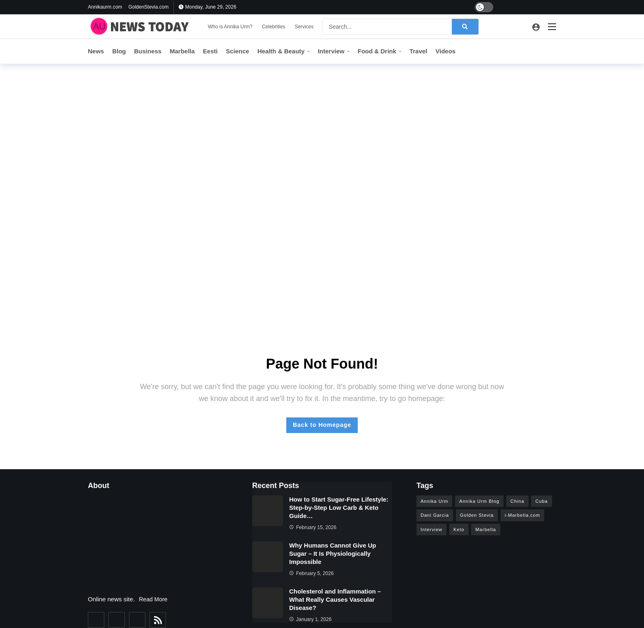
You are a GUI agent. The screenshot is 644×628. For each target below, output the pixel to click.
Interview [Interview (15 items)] (431, 529)
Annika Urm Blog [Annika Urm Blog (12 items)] (479, 501)
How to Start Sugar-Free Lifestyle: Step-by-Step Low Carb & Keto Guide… (339, 507)
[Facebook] (502, 7)
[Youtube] (527, 7)
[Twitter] (515, 7)
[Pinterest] (553, 7)
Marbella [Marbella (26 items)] (485, 529)
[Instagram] (540, 7)
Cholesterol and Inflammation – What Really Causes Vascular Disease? (335, 599)
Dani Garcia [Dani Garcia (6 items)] (435, 515)
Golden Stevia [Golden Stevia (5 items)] (477, 515)
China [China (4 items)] (517, 501)
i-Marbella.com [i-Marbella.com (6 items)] (522, 515)
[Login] (536, 27)
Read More (153, 599)
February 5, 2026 (311, 573)
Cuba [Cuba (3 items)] (541, 501)
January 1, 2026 (310, 619)
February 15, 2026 (312, 527)
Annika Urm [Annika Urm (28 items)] (434, 501)
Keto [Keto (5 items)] (459, 529)
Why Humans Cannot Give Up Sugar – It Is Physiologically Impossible (332, 553)
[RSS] (158, 620)
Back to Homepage (322, 425)
